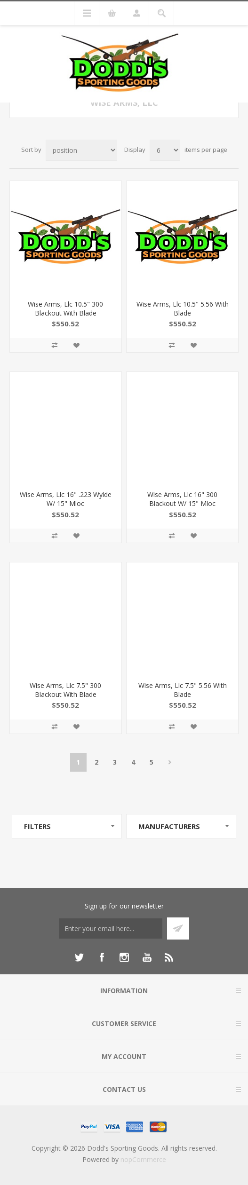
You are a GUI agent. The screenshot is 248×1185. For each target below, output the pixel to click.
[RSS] (169, 957)
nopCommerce (143, 1159)
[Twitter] (79, 957)
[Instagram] (124, 957)
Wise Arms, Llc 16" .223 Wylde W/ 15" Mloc (66, 499)
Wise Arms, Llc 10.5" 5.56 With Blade (182, 308)
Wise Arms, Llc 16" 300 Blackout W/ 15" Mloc (182, 499)
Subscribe (178, 928)
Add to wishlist (76, 345)
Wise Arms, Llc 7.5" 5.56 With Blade (182, 690)
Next (170, 762)
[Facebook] (101, 957)
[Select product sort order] (81, 150)
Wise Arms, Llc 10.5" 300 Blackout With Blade (65, 308)
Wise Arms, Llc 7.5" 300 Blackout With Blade (65, 690)
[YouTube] (146, 957)
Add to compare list (55, 345)
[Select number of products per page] (165, 150)
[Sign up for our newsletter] (110, 928)
